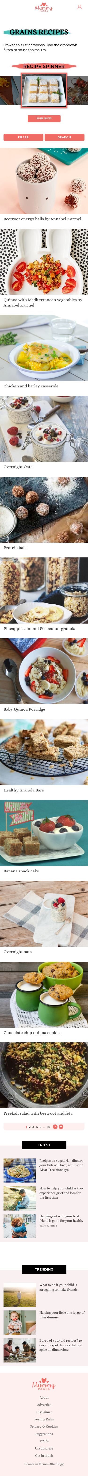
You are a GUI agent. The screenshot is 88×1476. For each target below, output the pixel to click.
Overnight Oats (18, 466)
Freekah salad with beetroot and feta (38, 1113)
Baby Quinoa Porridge (24, 709)
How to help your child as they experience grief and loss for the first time (61, 1192)
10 (48, 1127)
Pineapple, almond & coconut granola (39, 628)
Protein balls (15, 547)
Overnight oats (18, 951)
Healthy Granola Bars (24, 790)
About (44, 1397)
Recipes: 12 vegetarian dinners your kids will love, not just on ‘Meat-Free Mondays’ (61, 1165)
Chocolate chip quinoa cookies (32, 1032)
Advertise (44, 1405)
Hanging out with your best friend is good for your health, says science (61, 1220)
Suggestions (44, 1434)
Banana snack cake (21, 871)
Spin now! (44, 118)
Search (64, 137)
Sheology (57, 1464)
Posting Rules (44, 1419)
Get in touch (44, 1455)
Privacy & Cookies (44, 1426)
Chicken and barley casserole (31, 386)
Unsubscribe (44, 1448)
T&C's (44, 1441)
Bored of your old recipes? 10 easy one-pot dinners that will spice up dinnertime (61, 1345)
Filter (23, 137)
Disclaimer (44, 1412)
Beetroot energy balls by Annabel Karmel (42, 218)
